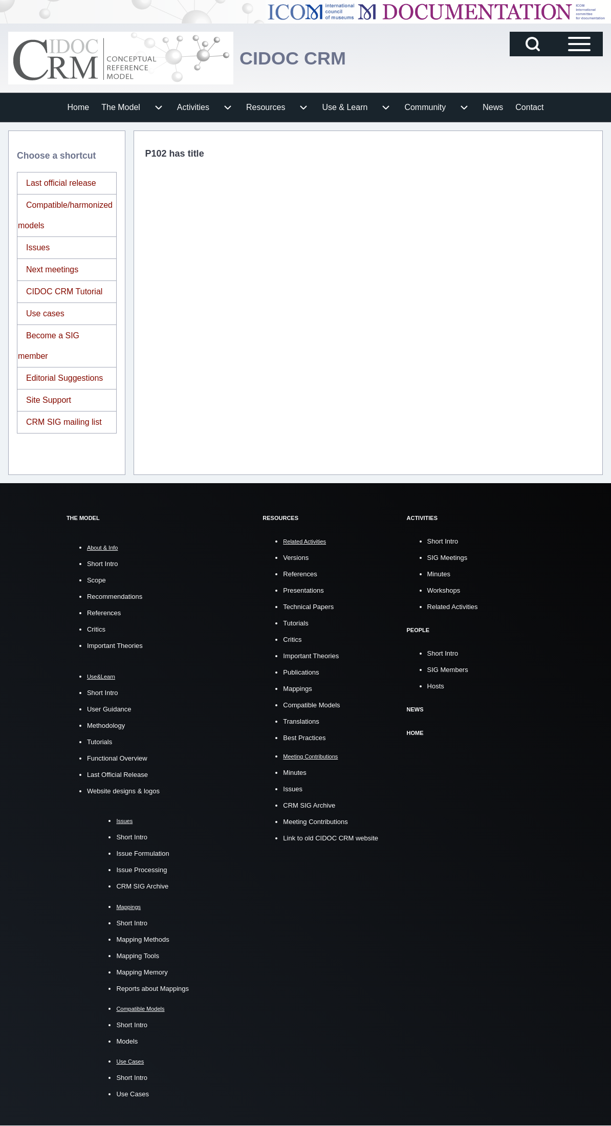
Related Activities (452, 606)
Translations (301, 721)
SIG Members (447, 669)
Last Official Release (117, 774)
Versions (296, 557)
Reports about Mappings (152, 988)
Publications (301, 672)
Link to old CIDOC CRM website (330, 837)
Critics (96, 629)
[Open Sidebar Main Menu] (579, 44)
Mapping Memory (141, 972)
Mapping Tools (137, 956)
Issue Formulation (142, 853)
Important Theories (115, 645)
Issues (38, 247)
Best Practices (304, 737)
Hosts (435, 685)
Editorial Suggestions (64, 378)
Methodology (106, 725)
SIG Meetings (447, 557)
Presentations (303, 590)
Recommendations (114, 596)
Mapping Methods (142, 939)
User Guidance (109, 709)
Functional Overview (117, 758)
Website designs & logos (123, 791)
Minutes (295, 772)
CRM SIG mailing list (64, 422)
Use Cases (132, 1094)
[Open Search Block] (533, 44)
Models (127, 1041)
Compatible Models (311, 704)
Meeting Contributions (315, 821)
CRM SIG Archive (142, 886)
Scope (96, 580)
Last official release (61, 183)
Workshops (444, 590)
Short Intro (102, 564)
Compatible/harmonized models (65, 215)
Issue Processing (141, 870)
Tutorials (99, 742)
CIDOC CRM (292, 58)
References (104, 613)
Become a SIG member (48, 345)
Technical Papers (308, 606)
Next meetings (52, 269)
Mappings (297, 688)
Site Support (48, 400)
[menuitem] (78, 107)
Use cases (45, 313)
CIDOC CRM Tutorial (64, 291)
